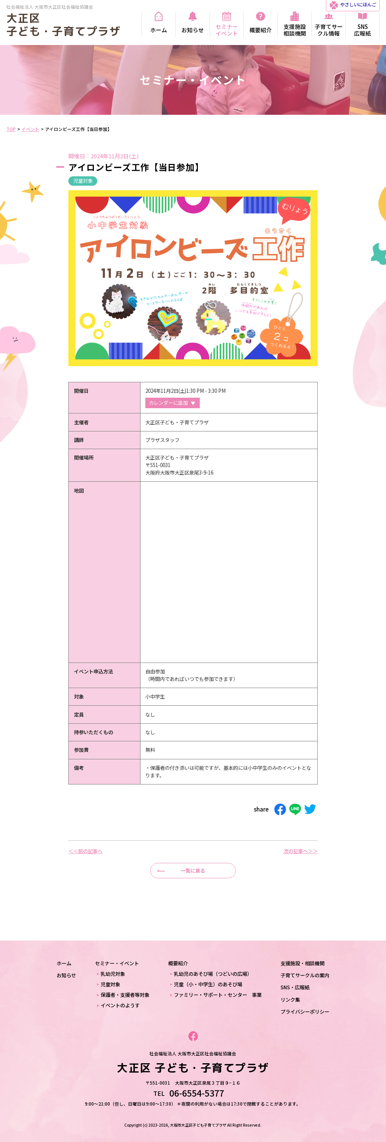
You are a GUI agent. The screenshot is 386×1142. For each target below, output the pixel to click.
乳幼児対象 (113, 973)
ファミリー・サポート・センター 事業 (218, 994)
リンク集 (290, 999)
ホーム (64, 963)
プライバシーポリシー (304, 1011)
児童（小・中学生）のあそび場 (208, 984)
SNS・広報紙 (294, 987)
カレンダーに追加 (168, 402)
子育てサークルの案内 (304, 975)
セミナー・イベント (117, 963)
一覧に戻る (193, 870)
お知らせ (66, 975)
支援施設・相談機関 (302, 963)
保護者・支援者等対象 (125, 994)
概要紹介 (178, 963)
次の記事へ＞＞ (300, 851)
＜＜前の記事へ (85, 851)
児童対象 (83, 180)
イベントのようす (120, 1005)
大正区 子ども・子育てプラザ (63, 25)
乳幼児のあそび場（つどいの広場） (213, 973)
